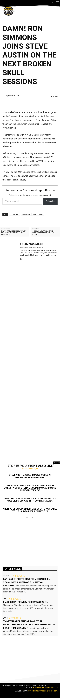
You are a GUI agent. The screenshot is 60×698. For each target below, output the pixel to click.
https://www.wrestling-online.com (31, 247)
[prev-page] (26, 517)
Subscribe (50, 201)
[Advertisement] (31, 103)
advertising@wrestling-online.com (43, 691)
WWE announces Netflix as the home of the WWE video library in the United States (30, 499)
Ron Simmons (14, 214)
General (7, 576)
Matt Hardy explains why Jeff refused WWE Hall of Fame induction (13, 232)
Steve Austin (26, 214)
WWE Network (38, 214)
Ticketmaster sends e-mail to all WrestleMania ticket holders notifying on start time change (29, 624)
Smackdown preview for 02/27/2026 (23, 602)
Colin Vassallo (14, 95)
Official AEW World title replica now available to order (43, 232)
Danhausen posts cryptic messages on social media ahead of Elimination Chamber (26, 582)
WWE (5, 599)
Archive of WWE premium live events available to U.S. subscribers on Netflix (30, 510)
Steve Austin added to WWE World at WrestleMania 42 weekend (30, 476)
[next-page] (32, 517)
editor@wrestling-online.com (45, 687)
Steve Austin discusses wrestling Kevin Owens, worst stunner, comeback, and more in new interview (30, 488)
